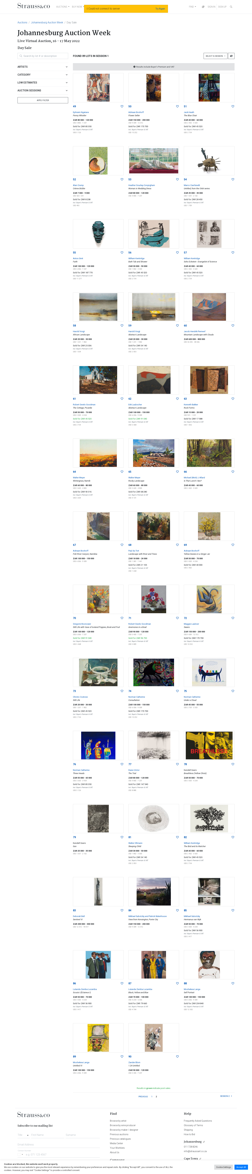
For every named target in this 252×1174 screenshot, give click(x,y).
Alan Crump (78, 185)
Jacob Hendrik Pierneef (194, 331)
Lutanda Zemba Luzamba (85, 989)
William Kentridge (136, 258)
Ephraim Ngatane (81, 112)
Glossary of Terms (193, 1125)
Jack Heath (189, 112)
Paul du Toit (133, 551)
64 (74, 471)
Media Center (116, 1143)
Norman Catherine (136, 697)
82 (185, 837)
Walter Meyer (79, 477)
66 (185, 471)
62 (129, 398)
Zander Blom (134, 1062)
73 (74, 691)
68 (129, 544)
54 (185, 179)
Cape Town (191, 1159)
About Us (114, 1152)
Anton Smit (78, 258)
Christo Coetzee (80, 697)
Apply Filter (43, 100)
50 (129, 106)
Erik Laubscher (135, 404)
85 (185, 910)
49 (74, 106)
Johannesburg (193, 1142)
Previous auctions (119, 1134)
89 (74, 1056)
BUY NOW (77, 6)
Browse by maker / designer (124, 1130)
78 (185, 764)
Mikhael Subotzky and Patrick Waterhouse (147, 916)
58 (74, 325)
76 (74, 764)
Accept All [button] (241, 1167)
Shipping (188, 1130)
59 (129, 325)
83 (74, 910)
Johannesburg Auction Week (47, 22)
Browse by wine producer (123, 1125)
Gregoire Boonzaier (82, 624)
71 (129, 618)
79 (74, 837)
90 (129, 1056)
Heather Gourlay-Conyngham (141, 185)
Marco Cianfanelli (192, 185)
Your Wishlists (117, 1148)
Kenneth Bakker (191, 404)
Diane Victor (134, 770)
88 (185, 983)
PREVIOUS (143, 1096)
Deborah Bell (79, 916)
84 (129, 910)
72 (185, 618)
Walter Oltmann (135, 843)
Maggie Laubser (191, 624)
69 (185, 544)
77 (129, 764)
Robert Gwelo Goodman (84, 404)
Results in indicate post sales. (154, 1088)
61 (74, 398)
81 (129, 837)
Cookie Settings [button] (223, 1167)
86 (74, 983)
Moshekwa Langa (192, 989)
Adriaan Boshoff (136, 112)
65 (129, 471)
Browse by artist (118, 1121)
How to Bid (189, 1134)
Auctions (22, 22)
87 (129, 983)
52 (74, 179)
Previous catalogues (120, 1139)
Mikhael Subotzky (192, 916)
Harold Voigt (79, 331)
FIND (191, 6)
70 (74, 618)
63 (185, 398)
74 (129, 691)
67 (74, 544)
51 (185, 106)
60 (185, 325)
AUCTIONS (61, 6)
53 (129, 179)
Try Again (160, 8)
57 (185, 252)
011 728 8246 (191, 1146)
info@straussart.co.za (195, 1151)
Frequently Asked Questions (198, 1121)
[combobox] (24, 1134)
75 (185, 691)
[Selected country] (21, 1154)
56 (129, 252)
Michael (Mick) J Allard (194, 477)
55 (74, 252)
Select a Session (215, 56)
